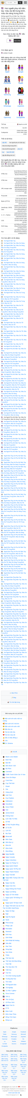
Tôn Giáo (7, 982)
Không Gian (8, 816)
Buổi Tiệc (7, 760)
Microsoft (20, 95)
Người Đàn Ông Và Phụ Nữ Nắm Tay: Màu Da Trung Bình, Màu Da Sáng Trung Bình (13, 511)
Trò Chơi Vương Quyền (12, 976)
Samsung (7, 95)
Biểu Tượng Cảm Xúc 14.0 (14, 1072)
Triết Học (7, 970)
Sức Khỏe (7, 952)
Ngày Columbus (9, 860)
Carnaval (7, 771)
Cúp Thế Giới (8, 783)
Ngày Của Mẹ (9, 883)
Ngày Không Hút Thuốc (12, 889)
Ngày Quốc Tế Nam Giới (12, 903)
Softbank (23, 1041)
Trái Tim (7, 973)
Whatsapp (7, 106)
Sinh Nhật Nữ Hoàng (11, 940)
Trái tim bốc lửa (9, 732)
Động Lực (7, 1020)
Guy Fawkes (8, 798)
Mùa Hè (7, 845)
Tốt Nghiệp (8, 987)
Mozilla (14, 1041)
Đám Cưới (7, 1011)
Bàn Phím (14, 693)
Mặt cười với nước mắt (11, 726)
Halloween (8, 801)
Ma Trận (7, 833)
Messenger (14, 1036)
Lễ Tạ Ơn (7, 827)
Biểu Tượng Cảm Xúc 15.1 (5, 1078)
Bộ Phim (7, 768)
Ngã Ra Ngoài (9, 917)
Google (20, 72)
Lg (4, 1041)
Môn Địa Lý (8, 842)
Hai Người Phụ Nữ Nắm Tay (10, 346)
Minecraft (7, 836)
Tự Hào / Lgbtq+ (9, 990)
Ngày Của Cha (9, 886)
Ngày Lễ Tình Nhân (10, 894)
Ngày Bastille (8, 854)
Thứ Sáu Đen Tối (10, 967)
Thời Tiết (7, 964)
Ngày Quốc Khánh (10, 866)
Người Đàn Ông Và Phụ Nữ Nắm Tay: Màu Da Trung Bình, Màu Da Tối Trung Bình (13, 522)
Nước (6, 920)
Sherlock (7, 931)
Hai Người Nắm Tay (8, 241)
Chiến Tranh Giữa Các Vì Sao (14, 774)
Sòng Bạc (7, 949)
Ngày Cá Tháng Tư (10, 863)
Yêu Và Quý (8, 999)
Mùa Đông (7, 851)
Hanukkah (7, 804)
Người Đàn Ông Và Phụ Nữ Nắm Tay (13, 456)
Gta (5, 789)
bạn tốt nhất (10, 152)
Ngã (5, 914)
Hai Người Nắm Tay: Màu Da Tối (12, 344)
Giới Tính (7, 795)
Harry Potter (8, 807)
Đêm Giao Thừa (9, 1014)
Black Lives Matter (10, 757)
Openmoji (7, 117)
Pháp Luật (7, 925)
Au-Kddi (5, 1043)
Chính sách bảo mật (14, 1093)
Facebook (7, 83)
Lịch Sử (7, 830)
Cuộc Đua (7, 780)
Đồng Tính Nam (9, 1017)
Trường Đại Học (9, 979)
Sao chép (17, 40)
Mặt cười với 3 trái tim (11, 723)
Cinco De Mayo (9, 777)
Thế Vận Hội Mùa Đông (12, 961)
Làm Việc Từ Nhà (10, 819)
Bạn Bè (6, 763)
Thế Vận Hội (8, 958)
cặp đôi (4, 142)
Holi (5, 810)
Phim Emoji (8, 923)
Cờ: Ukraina (8, 743)
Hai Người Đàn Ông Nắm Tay (11, 577)
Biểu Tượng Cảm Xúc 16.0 (14, 1078)
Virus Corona (8, 993)
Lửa (5, 740)
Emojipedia (21, 117)
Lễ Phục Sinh (8, 1002)
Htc (23, 1039)
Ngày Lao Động (9, 892)
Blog (14, 697)
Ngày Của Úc (8, 1005)
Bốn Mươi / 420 (9, 765)
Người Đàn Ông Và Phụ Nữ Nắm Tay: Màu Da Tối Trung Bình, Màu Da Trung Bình (13, 543)
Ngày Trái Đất (9, 875)
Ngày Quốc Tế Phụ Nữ (12, 869)
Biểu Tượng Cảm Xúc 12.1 (14, 1066)
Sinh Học (7, 934)
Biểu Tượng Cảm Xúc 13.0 (23, 1066)
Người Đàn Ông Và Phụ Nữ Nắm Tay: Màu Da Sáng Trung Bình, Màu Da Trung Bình (13, 490)
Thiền (6, 955)
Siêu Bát (7, 943)
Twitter (20, 83)
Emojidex (14, 1039)
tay (3, 152)
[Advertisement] (14, 45)
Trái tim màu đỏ (9, 735)
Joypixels (20, 106)
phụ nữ (20, 149)
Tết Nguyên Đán (9, 984)
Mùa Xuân (7, 848)
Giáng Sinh (8, 792)
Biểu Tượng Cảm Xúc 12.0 (5, 1066)
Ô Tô (6, 1008)
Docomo (14, 1043)
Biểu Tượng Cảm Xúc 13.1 (5, 1072)
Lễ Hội (6, 821)
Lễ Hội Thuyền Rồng (11, 824)
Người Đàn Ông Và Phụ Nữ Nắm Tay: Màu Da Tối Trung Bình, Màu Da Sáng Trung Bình (13, 537)
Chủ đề (14, 751)
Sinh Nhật (7, 937)
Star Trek (7, 946)
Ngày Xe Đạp (8, 911)
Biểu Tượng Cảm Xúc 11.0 (23, 1060)
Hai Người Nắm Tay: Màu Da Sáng (12, 243)
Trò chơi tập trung (14, 702)
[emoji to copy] (10, 41)
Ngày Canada (9, 857)
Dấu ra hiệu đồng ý (10, 738)
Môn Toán (7, 839)
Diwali (6, 786)
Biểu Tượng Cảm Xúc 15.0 (23, 1072)
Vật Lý (6, 996)
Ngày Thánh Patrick (11, 872)
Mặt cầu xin (7, 729)
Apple (7, 72)
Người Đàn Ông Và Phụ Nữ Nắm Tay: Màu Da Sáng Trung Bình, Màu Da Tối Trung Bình (13, 496)
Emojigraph (23, 1043)
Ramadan (7, 928)
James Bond (8, 813)
